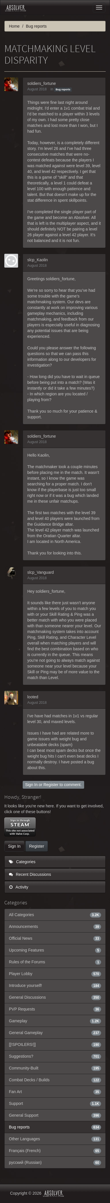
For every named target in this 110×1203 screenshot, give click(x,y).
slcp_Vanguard (40, 572)
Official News (55, 938)
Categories (22, 861)
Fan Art (55, 1092)
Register (50, 784)
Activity (18, 887)
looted (32, 697)
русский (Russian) (55, 1162)
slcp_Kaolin (37, 260)
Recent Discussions (30, 874)
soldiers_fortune (41, 83)
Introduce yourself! (55, 985)
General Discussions (55, 997)
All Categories (55, 915)
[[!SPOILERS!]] (55, 1044)
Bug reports (63, 89)
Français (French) (55, 1151)
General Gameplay (55, 1033)
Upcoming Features (55, 950)
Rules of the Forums (55, 962)
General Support (55, 1115)
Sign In (31, 784)
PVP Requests (55, 1009)
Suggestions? (55, 1056)
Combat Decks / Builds (55, 1080)
